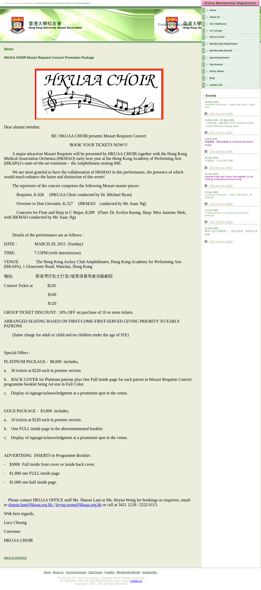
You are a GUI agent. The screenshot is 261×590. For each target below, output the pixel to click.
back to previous (15, 558)
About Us (214, 17)
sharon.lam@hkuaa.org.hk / (31, 504)
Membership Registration (223, 43)
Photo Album (216, 71)
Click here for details (221, 113)
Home (212, 10)
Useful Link (215, 85)
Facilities (109, 572)
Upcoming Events (219, 57)
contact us (136, 581)
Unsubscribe (149, 572)
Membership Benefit (220, 50)
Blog (212, 78)
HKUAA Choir (217, 37)
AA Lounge (215, 30)
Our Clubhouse (217, 24)
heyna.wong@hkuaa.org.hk (79, 504)
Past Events (216, 64)
